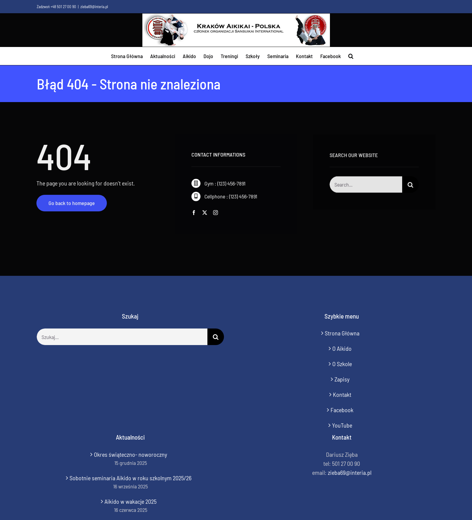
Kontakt (342, 394)
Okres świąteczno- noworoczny (130, 454)
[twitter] (204, 212)
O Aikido (342, 348)
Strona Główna (342, 333)
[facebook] (193, 212)
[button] (350, 56)
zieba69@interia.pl (94, 6)
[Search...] (366, 185)
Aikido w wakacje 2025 (130, 501)
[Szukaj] (410, 185)
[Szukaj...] (122, 337)
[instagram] (215, 212)
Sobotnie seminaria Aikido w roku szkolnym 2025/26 (130, 477)
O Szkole (342, 363)
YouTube (342, 425)
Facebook (342, 409)
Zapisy (341, 379)
